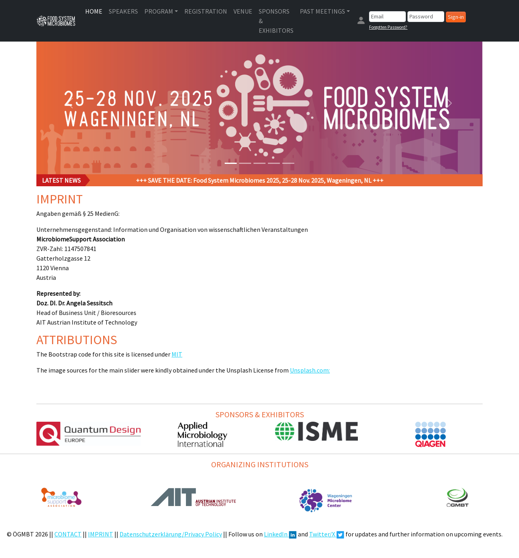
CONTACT (68, 534)
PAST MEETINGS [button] (322, 11)
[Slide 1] (231, 163)
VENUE (243, 11)
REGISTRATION (205, 11)
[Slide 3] (259, 163)
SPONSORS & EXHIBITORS (276, 20)
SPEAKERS (123, 11)
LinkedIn (280, 534)
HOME (93, 11)
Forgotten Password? (388, 27)
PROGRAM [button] (158, 11)
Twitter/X (326, 534)
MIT (177, 354)
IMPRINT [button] (100, 534)
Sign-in (456, 16)
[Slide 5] (288, 163)
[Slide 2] (245, 163)
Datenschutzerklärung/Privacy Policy (171, 534)
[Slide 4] (274, 163)
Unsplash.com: (310, 370)
